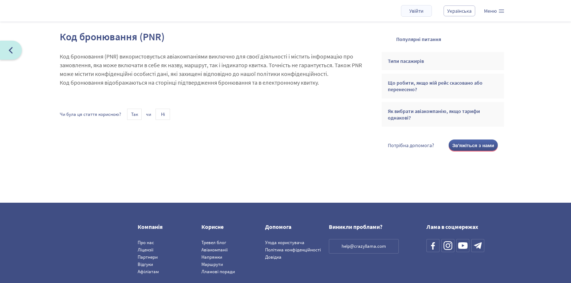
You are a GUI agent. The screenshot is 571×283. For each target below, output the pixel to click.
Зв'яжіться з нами (473, 145)
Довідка (273, 257)
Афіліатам (148, 271)
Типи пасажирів (406, 61)
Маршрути (212, 264)
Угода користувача (284, 242)
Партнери (148, 257)
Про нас (146, 242)
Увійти (416, 11)
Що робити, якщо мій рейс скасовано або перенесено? (435, 86)
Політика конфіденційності (293, 250)
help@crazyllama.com (364, 246)
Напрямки (211, 257)
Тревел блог (213, 242)
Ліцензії (145, 250)
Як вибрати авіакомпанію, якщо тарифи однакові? (434, 114)
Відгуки (145, 264)
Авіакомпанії (214, 250)
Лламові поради (218, 271)
